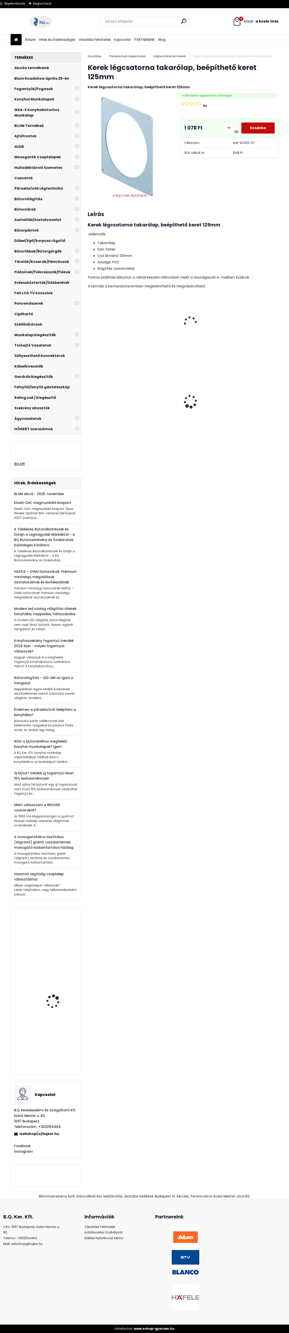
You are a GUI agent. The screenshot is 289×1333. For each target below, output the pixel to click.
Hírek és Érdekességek (57, 39)
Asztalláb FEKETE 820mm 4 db (105, 396)
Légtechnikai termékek (169, 56)
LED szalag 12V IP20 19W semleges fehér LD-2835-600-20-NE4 (158, 415)
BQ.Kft (19, 463)
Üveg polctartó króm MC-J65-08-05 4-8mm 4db (205, 392)
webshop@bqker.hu (27, 1244)
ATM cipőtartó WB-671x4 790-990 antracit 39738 (58, 994)
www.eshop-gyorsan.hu (154, 1328)
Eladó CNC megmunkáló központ (42, 502)
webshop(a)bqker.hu (39, 1133)
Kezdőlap (94, 56)
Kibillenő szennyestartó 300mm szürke (57, 934)
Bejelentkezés (14, 3)
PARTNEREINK (144, 39)
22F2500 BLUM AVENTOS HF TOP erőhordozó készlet (57, 1051)
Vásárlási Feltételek (95, 39)
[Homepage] (16, 40)
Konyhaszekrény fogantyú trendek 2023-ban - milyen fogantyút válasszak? (44, 646)
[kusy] (97, 427)
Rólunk (30, 39)
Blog (161, 39)
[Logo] (41, 21)
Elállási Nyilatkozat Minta (103, 1238)
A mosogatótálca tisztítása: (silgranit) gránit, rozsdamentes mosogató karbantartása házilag (43, 842)
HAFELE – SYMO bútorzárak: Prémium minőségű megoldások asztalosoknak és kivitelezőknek (45, 576)
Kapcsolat (122, 39)
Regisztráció (42, 3)
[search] (183, 21)
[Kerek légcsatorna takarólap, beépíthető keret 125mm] (127, 146)
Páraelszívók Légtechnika (127, 56)
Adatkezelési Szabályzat (103, 1232)
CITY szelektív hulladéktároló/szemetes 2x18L (254, 400)
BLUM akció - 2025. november (39, 494)
